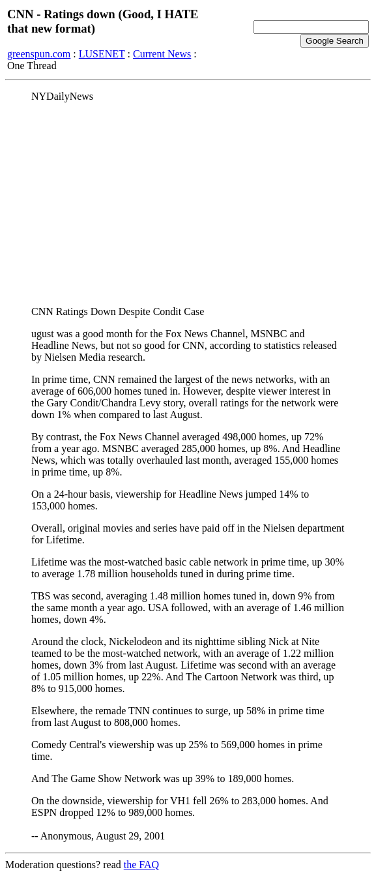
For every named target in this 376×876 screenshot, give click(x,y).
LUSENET (102, 53)
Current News (162, 53)
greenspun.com (38, 53)
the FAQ (141, 864)
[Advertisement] (188, 204)
